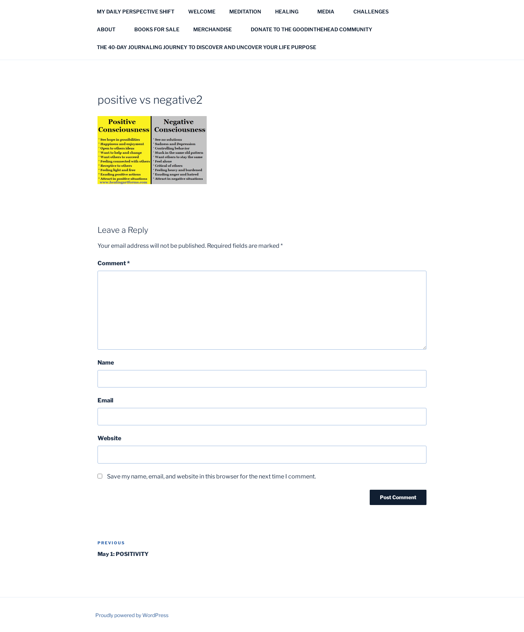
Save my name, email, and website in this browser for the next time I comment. (211, 476)
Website (109, 438)
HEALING (290, 11)
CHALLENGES (374, 11)
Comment (114, 263)
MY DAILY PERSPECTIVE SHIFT (135, 11)
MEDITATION (245, 11)
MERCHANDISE (216, 29)
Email (105, 400)
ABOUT (109, 29)
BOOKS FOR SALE (156, 29)
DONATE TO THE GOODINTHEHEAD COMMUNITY (311, 29)
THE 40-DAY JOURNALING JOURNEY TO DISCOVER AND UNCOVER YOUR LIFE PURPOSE (206, 47)
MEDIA (329, 11)
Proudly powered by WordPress (131, 615)
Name (106, 362)
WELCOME (201, 11)
